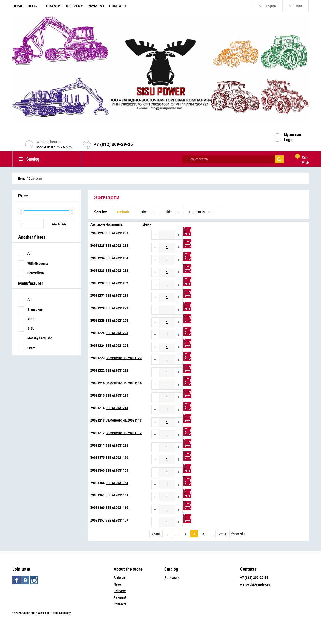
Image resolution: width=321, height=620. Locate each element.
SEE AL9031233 (117, 270)
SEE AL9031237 (117, 233)
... (176, 533)
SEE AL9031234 (117, 258)
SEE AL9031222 (117, 370)
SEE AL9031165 (117, 470)
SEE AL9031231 (117, 295)
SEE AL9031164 (117, 482)
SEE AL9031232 (117, 283)
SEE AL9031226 (117, 320)
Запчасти (171, 577)
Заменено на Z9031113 (124, 420)
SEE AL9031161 (117, 495)
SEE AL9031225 (117, 332)
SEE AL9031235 (117, 245)
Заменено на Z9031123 (124, 357)
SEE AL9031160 (117, 507)
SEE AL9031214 (117, 407)
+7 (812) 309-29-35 (113, 144)
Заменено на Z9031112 (124, 432)
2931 (222, 533)
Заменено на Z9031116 (124, 383)
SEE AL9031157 (117, 520)
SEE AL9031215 (117, 395)
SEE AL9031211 (117, 445)
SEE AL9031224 (117, 345)
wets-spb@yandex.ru (255, 584)
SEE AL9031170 (117, 457)
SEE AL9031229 (117, 308)
